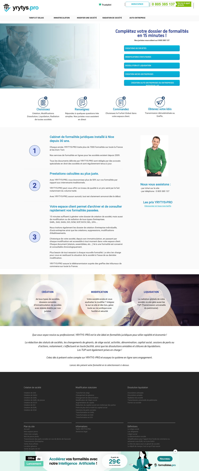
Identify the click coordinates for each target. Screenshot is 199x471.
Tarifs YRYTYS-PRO (83, 429)
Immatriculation (62, 18)
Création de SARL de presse (34, 400)
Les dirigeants (133, 432)
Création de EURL (30, 408)
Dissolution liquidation (137, 388)
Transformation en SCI (84, 417)
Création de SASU (30, 395)
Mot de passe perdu (31, 436)
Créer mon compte (31, 434)
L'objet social (132, 434)
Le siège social (133, 429)
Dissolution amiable (135, 395)
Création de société (32, 388)
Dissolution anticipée (135, 393)
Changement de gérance (85, 395)
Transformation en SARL (85, 412)
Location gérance (30, 446)
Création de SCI (29, 405)
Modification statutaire (86, 388)
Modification (99, 292)
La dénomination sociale (137, 436)
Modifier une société (87, 18)
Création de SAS (30, 393)
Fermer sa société (134, 403)
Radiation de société (112, 18)
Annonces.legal (81, 432)
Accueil (27, 429)
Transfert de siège (83, 393)
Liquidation (151, 292)
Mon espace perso (31, 432)
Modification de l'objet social (86, 400)
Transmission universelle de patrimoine (142, 400)
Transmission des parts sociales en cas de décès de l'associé (47, 439)
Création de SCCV (30, 403)
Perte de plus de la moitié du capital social (91, 408)
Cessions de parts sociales (86, 410)
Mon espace (137, 4)
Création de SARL (30, 398)
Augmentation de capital (85, 403)
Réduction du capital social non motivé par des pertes (96, 405)
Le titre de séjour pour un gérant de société (144, 444)
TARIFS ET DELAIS (36, 18)
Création (48, 292)
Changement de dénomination (87, 398)
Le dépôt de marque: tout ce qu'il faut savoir (144, 446)
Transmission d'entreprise (33, 441)
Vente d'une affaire (31, 444)
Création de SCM (30, 410)
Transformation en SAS (84, 415)
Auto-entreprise (137, 18)
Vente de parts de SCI (32, 449)
